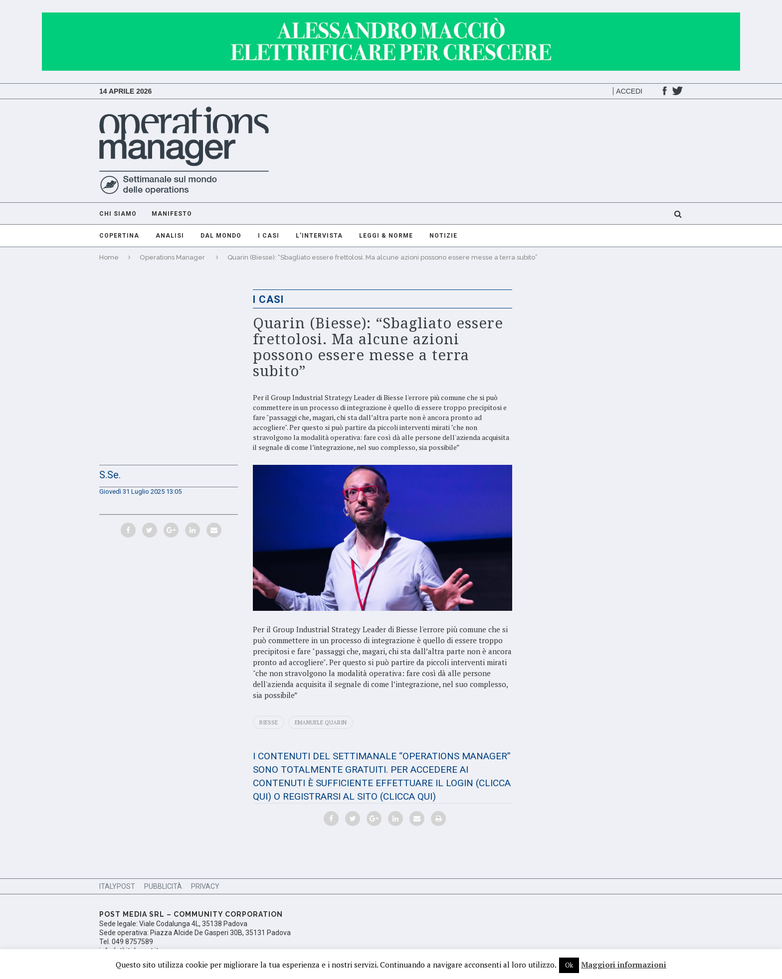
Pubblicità (163, 886)
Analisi (170, 235)
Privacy (205, 886)
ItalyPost (117, 886)
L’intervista (319, 235)
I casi (268, 235)
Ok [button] (569, 965)
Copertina (119, 235)
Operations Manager (172, 257)
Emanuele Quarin (321, 722)
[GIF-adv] (391, 17)
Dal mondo (220, 235)
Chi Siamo (118, 213)
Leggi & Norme (386, 235)
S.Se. (110, 475)
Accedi (629, 91)
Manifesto (172, 213)
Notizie (443, 235)
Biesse (268, 722)
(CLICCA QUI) (408, 796)
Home (109, 257)
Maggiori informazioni (623, 965)
